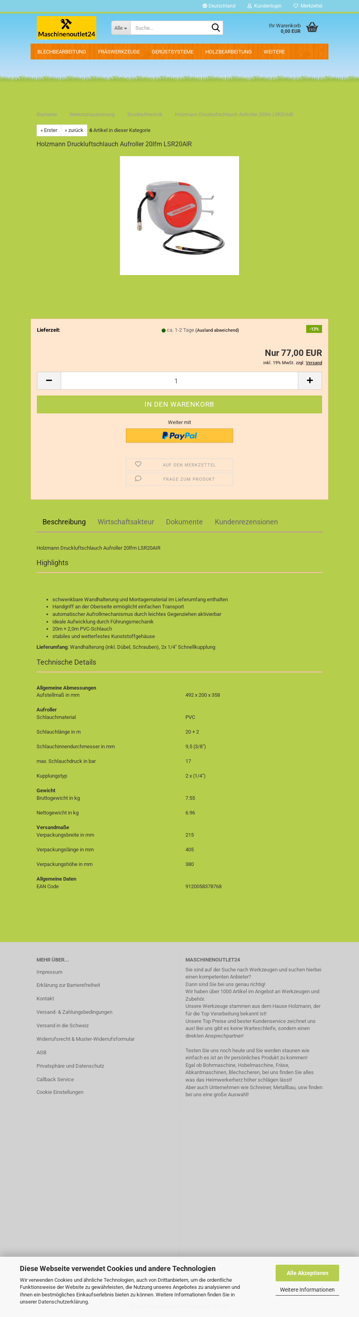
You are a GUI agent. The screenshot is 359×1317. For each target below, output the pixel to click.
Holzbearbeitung (228, 52)
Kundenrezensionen (246, 522)
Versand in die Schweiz (63, 1025)
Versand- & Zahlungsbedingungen (74, 1012)
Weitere (274, 52)
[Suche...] (120, 28)
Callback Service (55, 1079)
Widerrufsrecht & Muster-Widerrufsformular (86, 1039)
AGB (41, 1052)
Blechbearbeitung (61, 52)
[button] (219, 6)
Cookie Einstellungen (60, 1092)
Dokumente (184, 522)
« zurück (74, 130)
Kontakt (45, 999)
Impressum (49, 972)
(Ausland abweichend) (217, 330)
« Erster (49, 130)
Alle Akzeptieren (307, 1273)
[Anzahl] (179, 381)
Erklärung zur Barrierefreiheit (68, 985)
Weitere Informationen (307, 1289)
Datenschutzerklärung (63, 1302)
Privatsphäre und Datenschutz (70, 1066)
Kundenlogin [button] (264, 6)
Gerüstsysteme (172, 52)
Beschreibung (64, 522)
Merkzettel (307, 6)
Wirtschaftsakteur (126, 522)
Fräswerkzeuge (119, 52)
